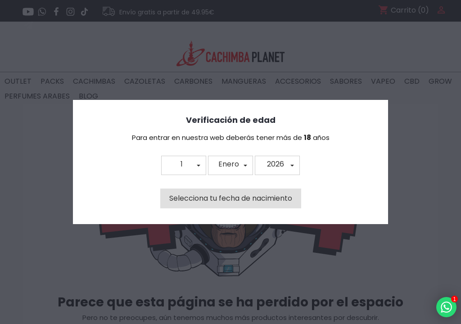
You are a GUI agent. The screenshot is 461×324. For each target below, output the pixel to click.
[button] (183, 165)
